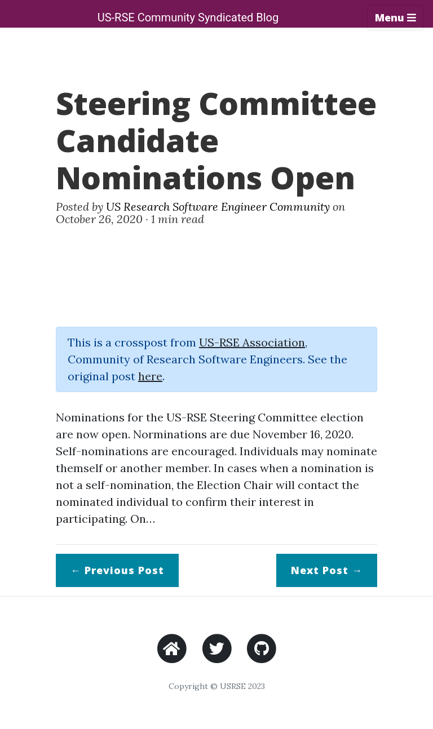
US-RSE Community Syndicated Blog (188, 17)
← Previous (117, 570)
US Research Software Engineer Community (218, 206)
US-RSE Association (252, 342)
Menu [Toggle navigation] (395, 17)
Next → (327, 570)
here (150, 376)
